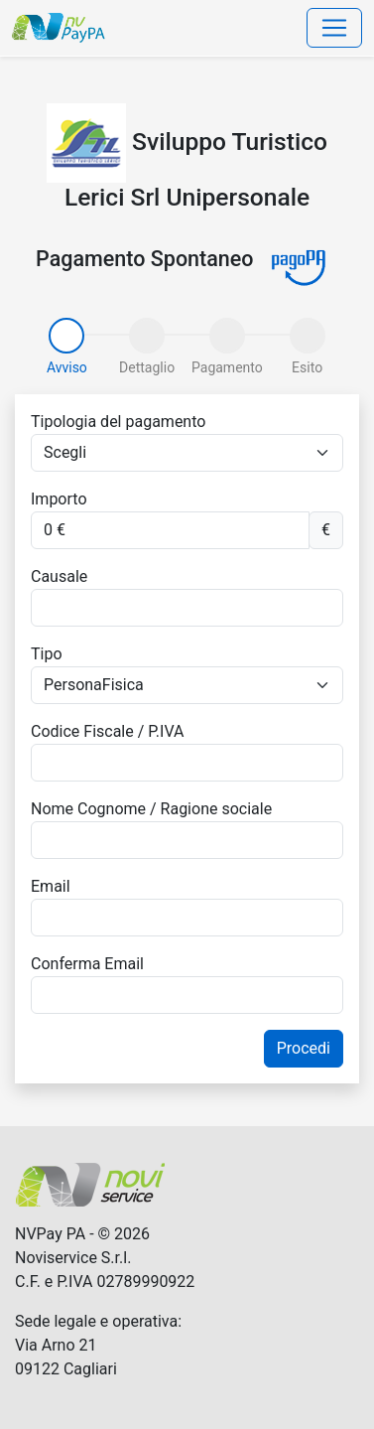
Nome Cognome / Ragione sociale (151, 808)
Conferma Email (87, 963)
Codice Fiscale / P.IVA (107, 731)
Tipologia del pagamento (118, 421)
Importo (59, 499)
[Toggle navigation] (334, 28)
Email (50, 886)
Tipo (46, 653)
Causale (59, 576)
